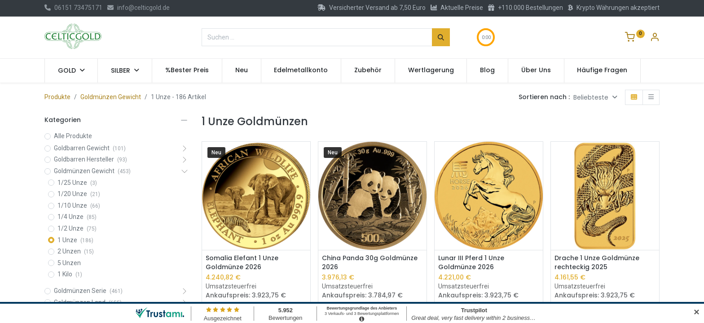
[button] (595, 97)
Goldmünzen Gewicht (110, 96)
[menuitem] (187, 70)
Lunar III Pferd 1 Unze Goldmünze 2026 (471, 262)
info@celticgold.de (138, 7)
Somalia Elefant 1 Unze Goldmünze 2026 (242, 262)
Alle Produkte (73, 136)
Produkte (57, 96)
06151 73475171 (73, 7)
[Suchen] (441, 37)
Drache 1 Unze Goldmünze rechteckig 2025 (596, 262)
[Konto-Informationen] (655, 38)
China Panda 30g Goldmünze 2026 (370, 262)
